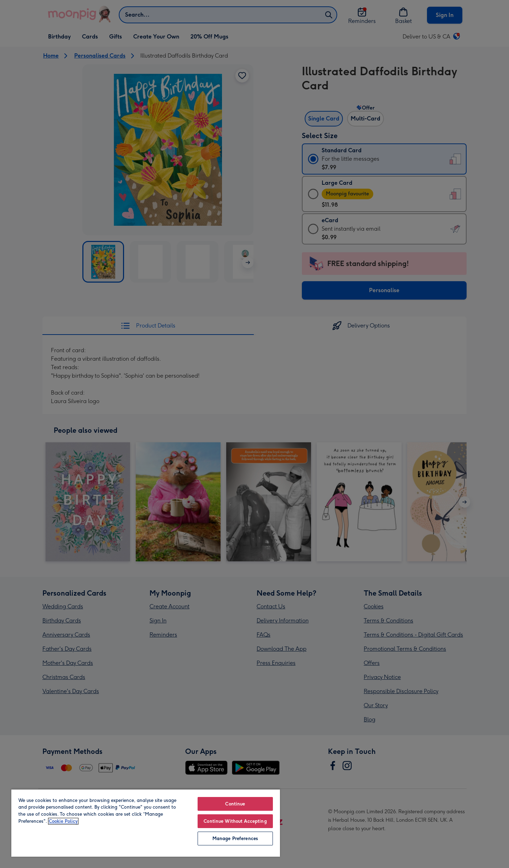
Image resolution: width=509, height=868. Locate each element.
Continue (235, 804)
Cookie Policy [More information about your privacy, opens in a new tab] (63, 821)
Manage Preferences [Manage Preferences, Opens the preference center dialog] (235, 838)
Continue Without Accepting (235, 821)
